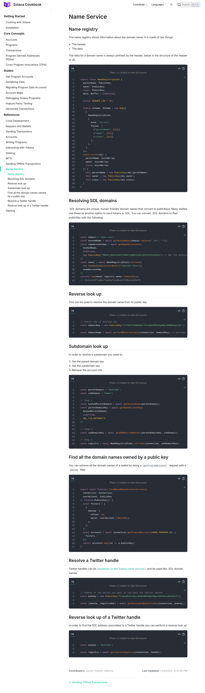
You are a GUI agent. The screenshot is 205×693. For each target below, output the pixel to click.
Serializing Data (15, 81)
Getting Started (14, 16)
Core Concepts (14, 33)
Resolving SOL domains (21, 178)
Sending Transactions (19, 131)
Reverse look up (17, 183)
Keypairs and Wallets (18, 126)
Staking (10, 153)
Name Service (14, 169)
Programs (11, 45)
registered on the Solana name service (121, 568)
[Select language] (159, 4)
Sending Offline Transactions (23, 163)
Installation (12, 27)
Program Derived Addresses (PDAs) (23, 57)
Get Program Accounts (19, 76)
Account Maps (14, 92)
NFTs (9, 158)
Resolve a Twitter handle (22, 200)
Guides (8, 70)
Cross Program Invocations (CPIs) (26, 64)
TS (72, 68)
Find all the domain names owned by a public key (27, 194)
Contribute (140, 4)
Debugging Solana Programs (23, 98)
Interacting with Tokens (20, 147)
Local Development (17, 120)
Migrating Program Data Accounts (26, 87)
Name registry (16, 174)
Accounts (11, 39)
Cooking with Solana (18, 22)
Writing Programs (16, 142)
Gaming (11, 210)
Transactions (13, 50)
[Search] (188, 5)
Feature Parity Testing (19, 103)
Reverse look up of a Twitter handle (28, 205)
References (12, 114)
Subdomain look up (19, 188)
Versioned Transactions (20, 108)
